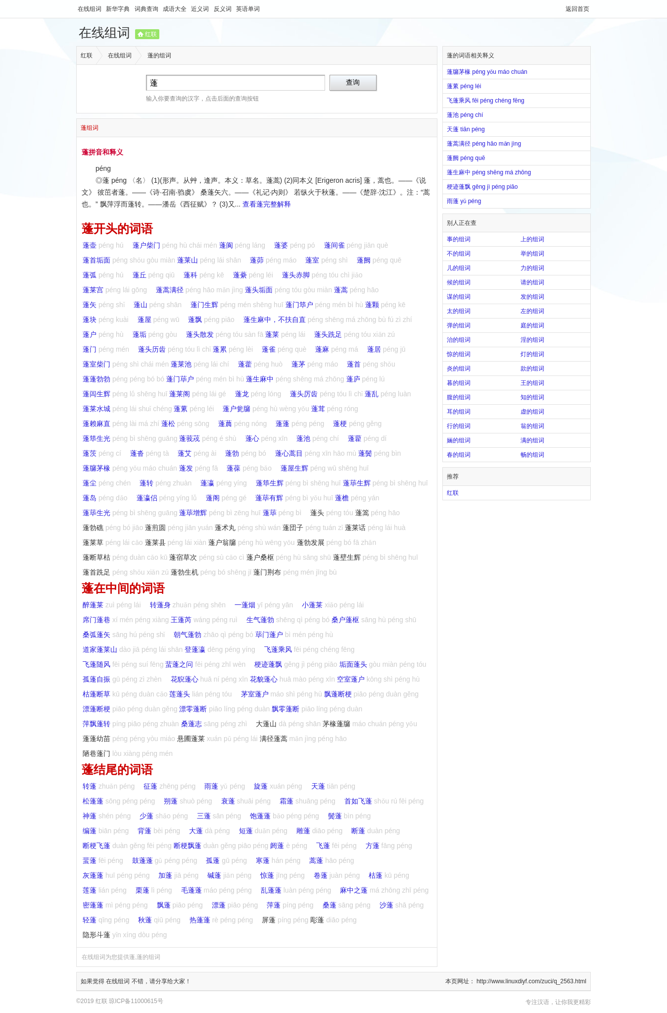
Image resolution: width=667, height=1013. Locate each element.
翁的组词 (532, 426)
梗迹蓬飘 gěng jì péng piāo (482, 186)
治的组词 (459, 339)
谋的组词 (459, 296)
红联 (151, 34)
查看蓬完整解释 (266, 204)
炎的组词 (459, 368)
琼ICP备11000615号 (136, 1001)
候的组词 (459, 282)
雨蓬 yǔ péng (467, 201)
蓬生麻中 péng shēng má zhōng (489, 172)
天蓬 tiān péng (469, 129)
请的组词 (532, 282)
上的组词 (532, 239)
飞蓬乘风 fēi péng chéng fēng (485, 100)
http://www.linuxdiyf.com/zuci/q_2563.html (531, 981)
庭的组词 (532, 325)
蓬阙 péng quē (469, 158)
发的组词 (532, 296)
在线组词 (90, 8)
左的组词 (532, 311)
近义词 (200, 8)
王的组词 (532, 382)
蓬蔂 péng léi (467, 86)
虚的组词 (532, 411)
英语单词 (248, 8)
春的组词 (459, 454)
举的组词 (532, 253)
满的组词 (532, 440)
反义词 (223, 8)
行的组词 (459, 426)
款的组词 (532, 368)
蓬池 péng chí (468, 114)
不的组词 (459, 253)
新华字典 (118, 8)
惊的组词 (459, 354)
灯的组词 (532, 354)
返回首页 (577, 8)
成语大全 (175, 8)
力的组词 (532, 268)
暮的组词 (459, 382)
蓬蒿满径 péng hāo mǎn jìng (484, 143)
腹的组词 (459, 397)
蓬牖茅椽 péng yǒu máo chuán (487, 71)
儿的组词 (459, 268)
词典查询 (147, 8)
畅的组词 (532, 454)
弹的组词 (459, 325)
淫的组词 (532, 339)
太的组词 (459, 311)
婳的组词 (459, 440)
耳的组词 (459, 411)
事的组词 (459, 239)
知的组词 (532, 397)
